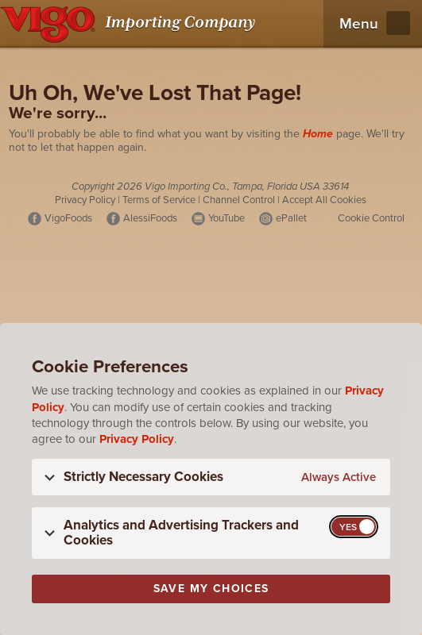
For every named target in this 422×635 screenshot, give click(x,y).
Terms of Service (159, 200)
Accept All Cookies (324, 200)
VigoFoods (68, 218)
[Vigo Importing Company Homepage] (130, 24)
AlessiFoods (150, 218)
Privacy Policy (85, 200)
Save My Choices (211, 588)
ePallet (291, 218)
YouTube (226, 218)
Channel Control (239, 200)
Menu (358, 24)
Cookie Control (371, 218)
